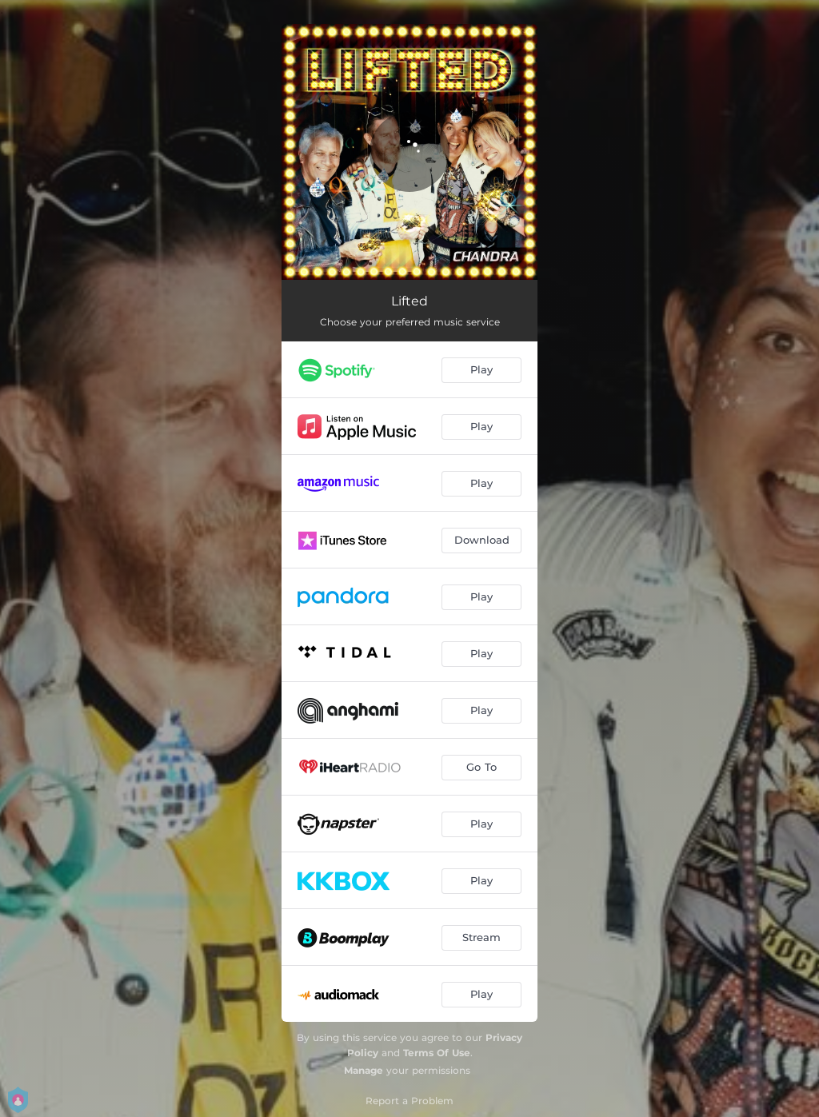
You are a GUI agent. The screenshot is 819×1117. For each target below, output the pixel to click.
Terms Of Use (436, 1053)
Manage (363, 1070)
